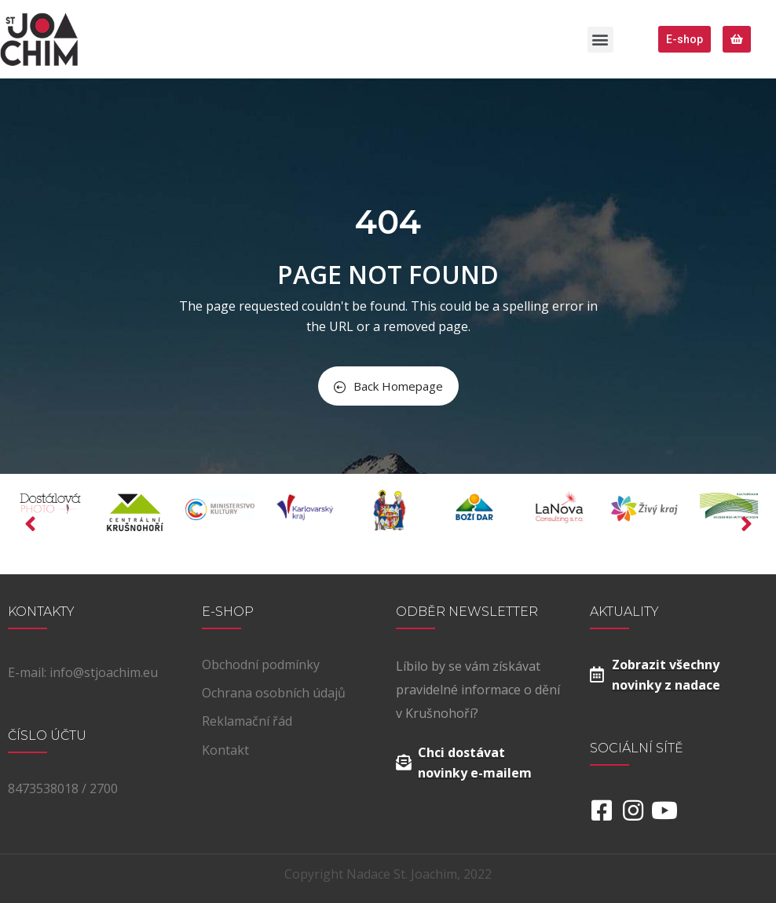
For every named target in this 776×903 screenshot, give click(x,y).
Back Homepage (388, 386)
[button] (600, 40)
